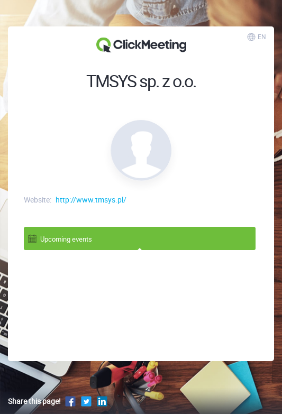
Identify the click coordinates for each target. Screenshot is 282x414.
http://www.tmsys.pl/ (91, 200)
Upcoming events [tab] (59, 238)
